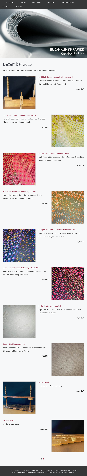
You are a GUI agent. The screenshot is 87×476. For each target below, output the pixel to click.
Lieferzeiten (48, 470)
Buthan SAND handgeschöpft (14, 344)
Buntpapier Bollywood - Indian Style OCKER (19, 191)
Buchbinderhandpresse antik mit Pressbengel (55, 77)
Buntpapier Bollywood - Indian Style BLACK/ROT (21, 268)
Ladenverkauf (52, 472)
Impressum (63, 472)
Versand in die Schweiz (63, 470)
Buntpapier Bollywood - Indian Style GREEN (19, 115)
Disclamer (41, 472)
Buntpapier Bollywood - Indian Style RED (53, 153)
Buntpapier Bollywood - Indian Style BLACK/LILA (56, 230)
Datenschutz (37, 470)
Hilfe (75, 470)
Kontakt (72, 472)
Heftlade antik (43, 382)
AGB (11, 470)
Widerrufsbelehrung (23, 470)
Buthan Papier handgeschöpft (49, 306)
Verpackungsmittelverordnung (24, 472)
